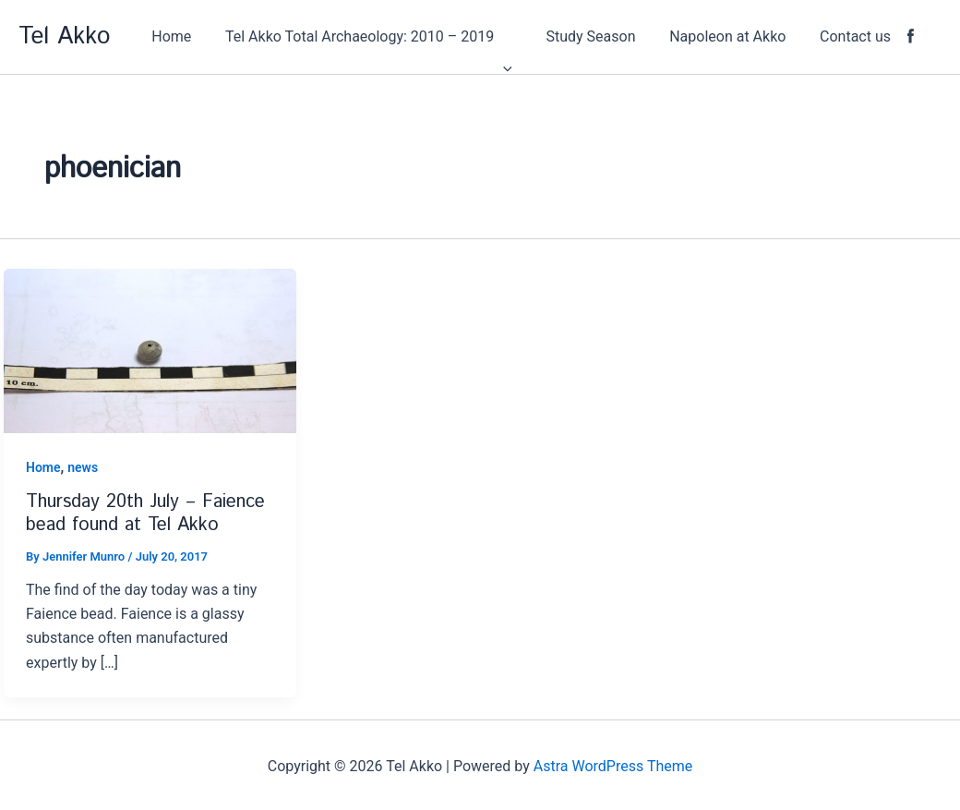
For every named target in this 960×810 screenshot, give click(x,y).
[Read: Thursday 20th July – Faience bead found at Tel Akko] (150, 349)
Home (43, 467)
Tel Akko (64, 36)
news (82, 467)
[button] (388, 37)
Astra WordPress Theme (613, 766)
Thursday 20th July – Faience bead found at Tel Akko (145, 513)
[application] (522, 37)
